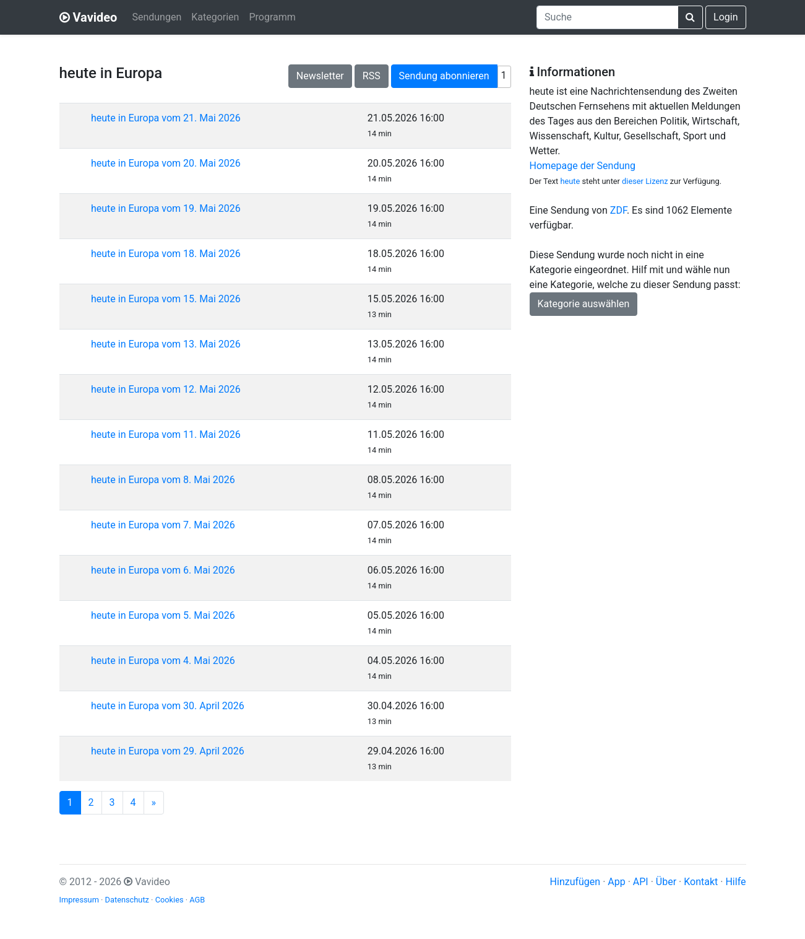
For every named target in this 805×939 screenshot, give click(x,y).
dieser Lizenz (645, 181)
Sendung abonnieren (444, 76)
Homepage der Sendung (583, 166)
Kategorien (215, 17)
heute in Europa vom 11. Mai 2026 (166, 434)
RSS (372, 76)
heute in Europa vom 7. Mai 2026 (163, 525)
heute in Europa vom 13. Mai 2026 (166, 344)
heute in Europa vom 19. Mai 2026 (166, 208)
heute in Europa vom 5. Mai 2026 (163, 615)
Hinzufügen (575, 882)
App (616, 882)
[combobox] (607, 17)
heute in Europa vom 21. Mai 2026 (166, 118)
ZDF (618, 210)
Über (666, 882)
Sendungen (156, 17)
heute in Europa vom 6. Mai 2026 (163, 570)
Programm (272, 17)
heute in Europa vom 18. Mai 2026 (166, 254)
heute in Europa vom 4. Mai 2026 (163, 660)
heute (570, 181)
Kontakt (701, 882)
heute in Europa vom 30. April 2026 (167, 706)
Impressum (79, 899)
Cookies (169, 899)
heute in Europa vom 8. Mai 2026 (163, 480)
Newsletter (320, 76)
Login (725, 17)
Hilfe (735, 882)
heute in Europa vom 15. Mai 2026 (166, 299)
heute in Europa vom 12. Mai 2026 (166, 389)
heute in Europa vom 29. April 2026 (167, 751)
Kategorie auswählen (584, 304)
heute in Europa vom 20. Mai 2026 (166, 163)
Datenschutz (127, 899)
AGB (197, 899)
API (640, 882)
